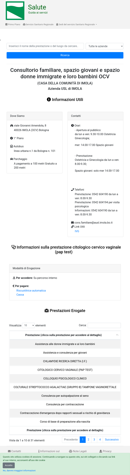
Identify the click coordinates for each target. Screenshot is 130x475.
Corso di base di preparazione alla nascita (65, 421)
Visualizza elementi (27, 325)
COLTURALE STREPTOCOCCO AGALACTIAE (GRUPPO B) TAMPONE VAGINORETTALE (65, 387)
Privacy (105, 451)
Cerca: (100, 325)
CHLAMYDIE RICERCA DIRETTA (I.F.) (65, 361)
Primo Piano (12, 24)
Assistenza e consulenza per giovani (65, 352)
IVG (77, 231)
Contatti (14, 451)
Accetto (9, 465)
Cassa (20, 294)
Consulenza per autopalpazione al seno (65, 395)
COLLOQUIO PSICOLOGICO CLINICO (65, 378)
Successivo (112, 439)
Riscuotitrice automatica (31, 290)
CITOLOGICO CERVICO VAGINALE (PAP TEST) (65, 370)
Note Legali (78, 451)
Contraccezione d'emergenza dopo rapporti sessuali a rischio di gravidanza (65, 413)
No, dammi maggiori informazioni (19, 470)
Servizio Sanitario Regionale (38, 24)
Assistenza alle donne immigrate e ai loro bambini (65, 344)
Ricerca (65, 55)
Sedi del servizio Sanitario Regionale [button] (75, 24)
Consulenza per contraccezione (65, 404)
